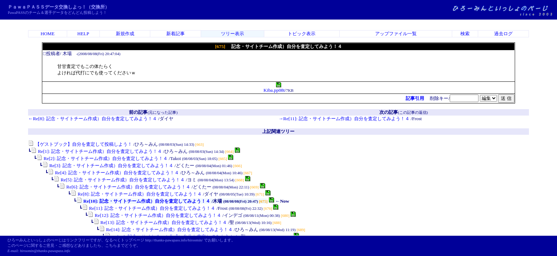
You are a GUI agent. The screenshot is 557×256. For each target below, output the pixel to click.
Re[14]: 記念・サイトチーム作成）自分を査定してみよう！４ (165, 229)
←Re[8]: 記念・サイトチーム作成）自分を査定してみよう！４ (92, 118)
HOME (47, 33)
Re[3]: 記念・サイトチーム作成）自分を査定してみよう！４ (107, 165)
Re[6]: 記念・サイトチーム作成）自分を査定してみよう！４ (124, 187)
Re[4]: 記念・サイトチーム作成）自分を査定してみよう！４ (113, 172)
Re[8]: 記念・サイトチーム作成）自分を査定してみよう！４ (136, 194)
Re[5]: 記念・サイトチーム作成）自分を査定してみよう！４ (119, 179)
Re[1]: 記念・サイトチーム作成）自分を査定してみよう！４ (96, 151)
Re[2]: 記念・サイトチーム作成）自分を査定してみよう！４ (102, 158)
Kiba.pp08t (274, 88)
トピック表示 (301, 33)
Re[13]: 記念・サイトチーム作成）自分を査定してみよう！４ (160, 222)
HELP (83, 33)
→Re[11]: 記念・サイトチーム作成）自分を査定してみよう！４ (344, 118)
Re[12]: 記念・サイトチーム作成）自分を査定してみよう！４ (154, 215)
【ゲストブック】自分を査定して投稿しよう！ (80, 144)
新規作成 (125, 33)
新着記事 (175, 33)
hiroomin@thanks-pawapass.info (45, 251)
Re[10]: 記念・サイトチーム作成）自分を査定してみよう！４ (143, 201)
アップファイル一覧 (396, 33)
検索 (465, 33)
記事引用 (415, 98)
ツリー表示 (232, 33)
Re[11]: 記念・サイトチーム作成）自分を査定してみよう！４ (148, 208)
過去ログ (503, 33)
